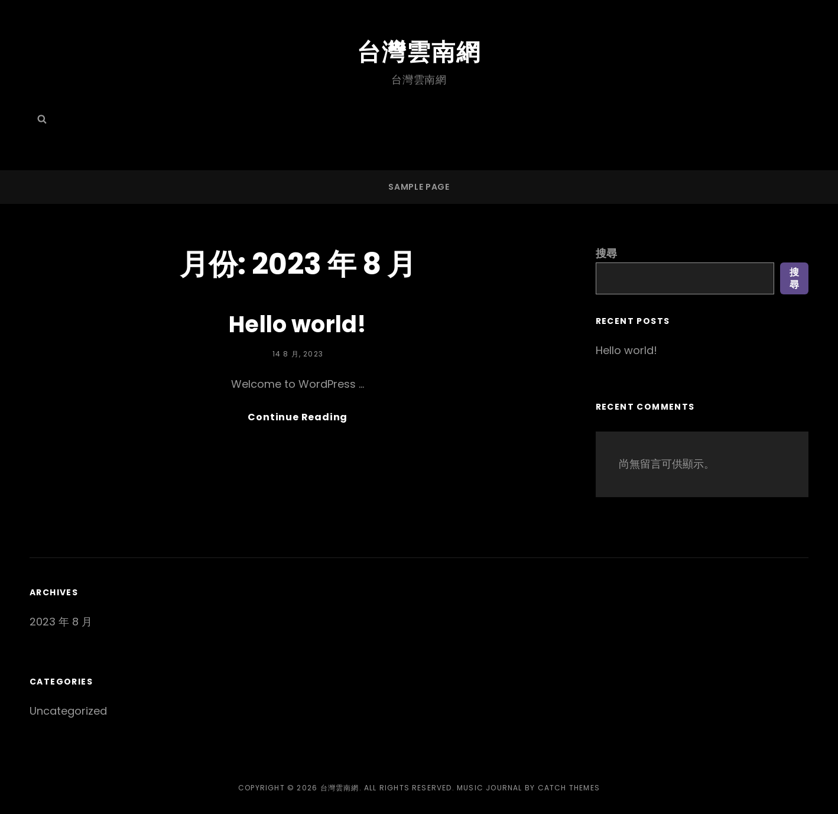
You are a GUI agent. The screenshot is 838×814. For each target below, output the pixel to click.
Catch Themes (569, 788)
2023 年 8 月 (61, 621)
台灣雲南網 (419, 52)
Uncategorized (68, 710)
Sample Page (419, 187)
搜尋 (606, 253)
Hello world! (297, 324)
